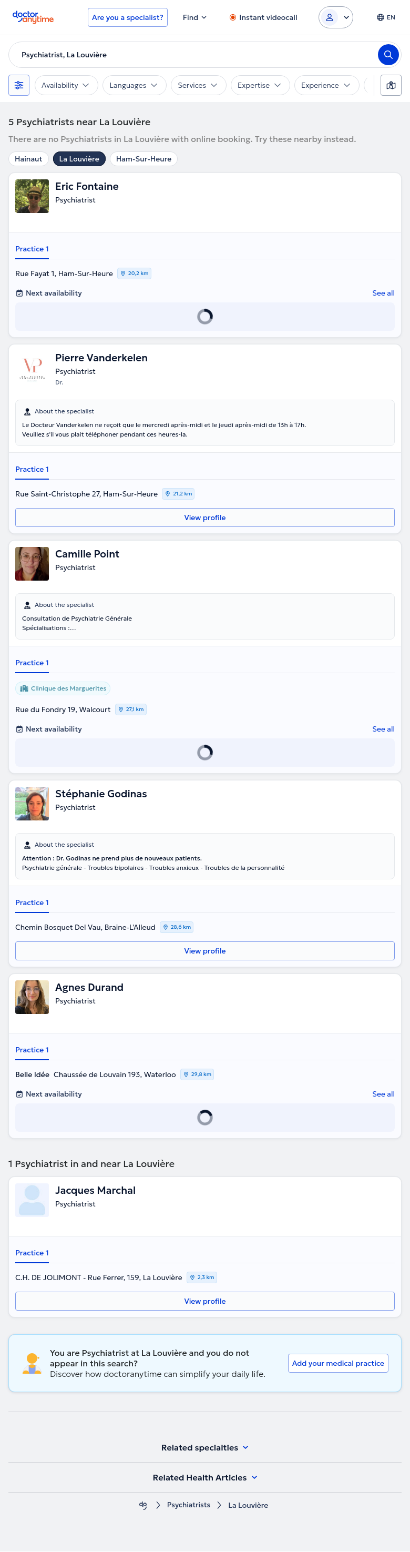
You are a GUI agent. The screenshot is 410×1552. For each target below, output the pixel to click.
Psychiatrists (188, 1506)
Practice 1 (32, 248)
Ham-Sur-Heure (144, 159)
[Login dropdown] (336, 17)
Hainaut (29, 159)
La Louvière (79, 159)
